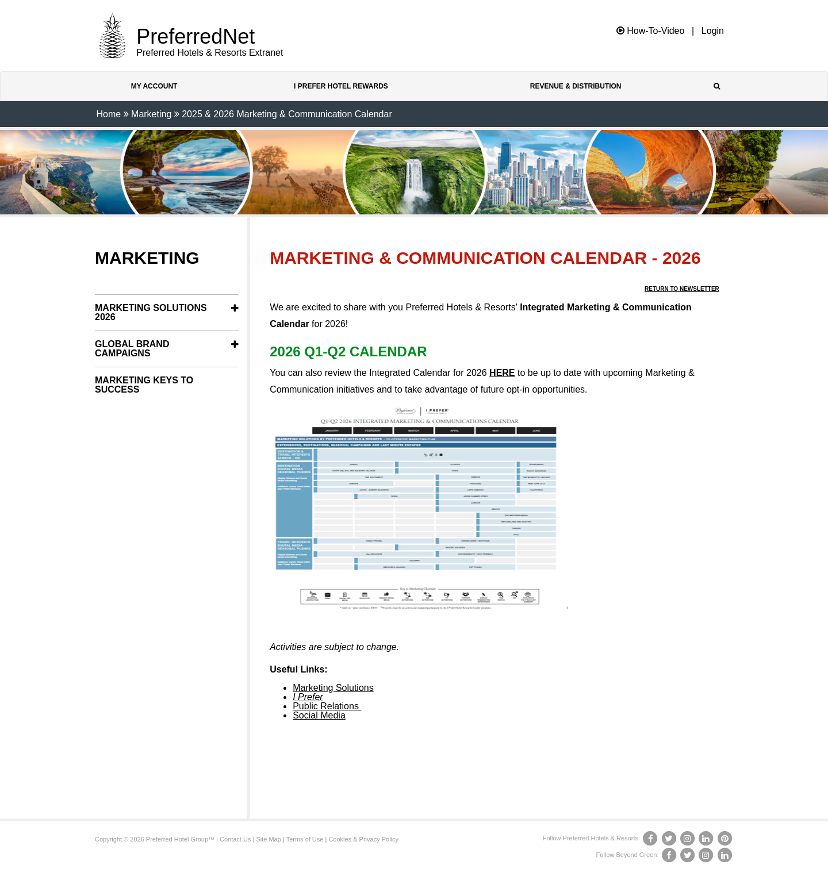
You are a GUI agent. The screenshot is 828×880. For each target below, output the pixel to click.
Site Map (268, 839)
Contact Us (235, 839)
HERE (502, 373)
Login (713, 31)
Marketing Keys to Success (144, 384)
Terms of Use (305, 839)
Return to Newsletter (682, 289)
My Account (154, 86)
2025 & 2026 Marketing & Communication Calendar (287, 114)
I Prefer (308, 697)
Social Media (319, 715)
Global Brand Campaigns (132, 348)
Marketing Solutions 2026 (151, 312)
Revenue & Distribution (576, 86)
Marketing (151, 114)
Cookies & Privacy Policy (363, 839)
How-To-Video (650, 31)
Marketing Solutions (333, 688)
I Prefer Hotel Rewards (341, 86)
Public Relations (327, 706)
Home (108, 114)
